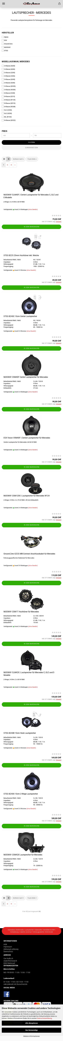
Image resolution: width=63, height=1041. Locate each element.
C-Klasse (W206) (9, 90)
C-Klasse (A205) (8, 66)
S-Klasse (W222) (9, 120)
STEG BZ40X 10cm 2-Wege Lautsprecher (21, 794)
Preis (4, 131)
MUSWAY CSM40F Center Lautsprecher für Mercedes (26, 377)
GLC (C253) (7, 110)
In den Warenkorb (31, 227)
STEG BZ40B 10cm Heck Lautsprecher (20, 733)
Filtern (31, 142)
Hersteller (8, 33)
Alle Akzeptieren (31, 1023)
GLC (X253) (7, 113)
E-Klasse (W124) (8, 100)
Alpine (5, 37)
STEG (5, 50)
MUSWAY (6, 47)
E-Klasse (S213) (8, 96)
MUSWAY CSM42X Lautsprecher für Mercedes (23, 855)
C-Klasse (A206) (8, 69)
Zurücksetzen (31, 147)
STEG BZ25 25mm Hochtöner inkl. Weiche (21, 255)
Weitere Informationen (31, 1036)
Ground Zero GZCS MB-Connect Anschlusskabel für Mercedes (29, 554)
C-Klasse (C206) (8, 76)
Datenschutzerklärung (44, 1018)
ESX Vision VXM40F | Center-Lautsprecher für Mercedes (27, 438)
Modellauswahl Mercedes (16, 61)
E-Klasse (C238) (8, 93)
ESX (4, 40)
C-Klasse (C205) (8, 73)
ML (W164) (7, 117)
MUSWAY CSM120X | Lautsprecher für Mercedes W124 (27, 496)
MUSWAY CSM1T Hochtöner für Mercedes (21, 612)
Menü (3, 3)
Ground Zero (7, 44)
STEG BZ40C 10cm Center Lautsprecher (20, 316)
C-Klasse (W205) (9, 86)
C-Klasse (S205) (8, 79)
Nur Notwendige (31, 1030)
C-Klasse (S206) (8, 83)
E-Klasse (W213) (8, 103)
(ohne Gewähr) (33, 209)
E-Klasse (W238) (8, 106)
